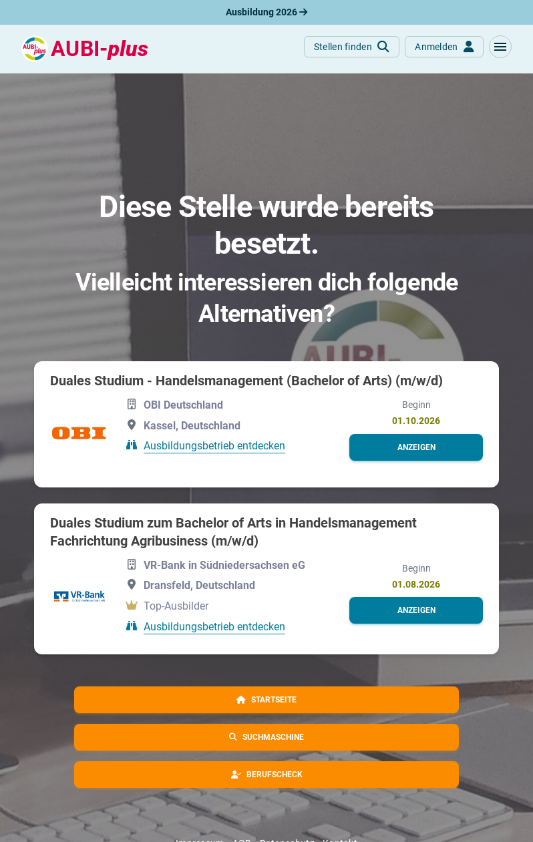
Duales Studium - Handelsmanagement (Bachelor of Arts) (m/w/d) (246, 381)
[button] (500, 46)
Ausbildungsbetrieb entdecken (214, 445)
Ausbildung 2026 (266, 12)
